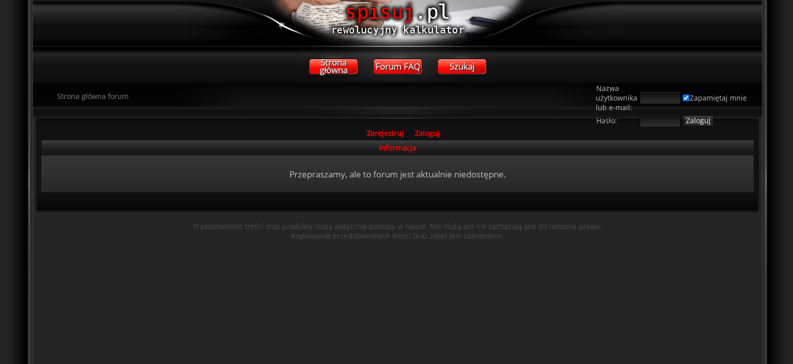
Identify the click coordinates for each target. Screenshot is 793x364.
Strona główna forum (92, 96)
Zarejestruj (385, 133)
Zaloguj (427, 133)
